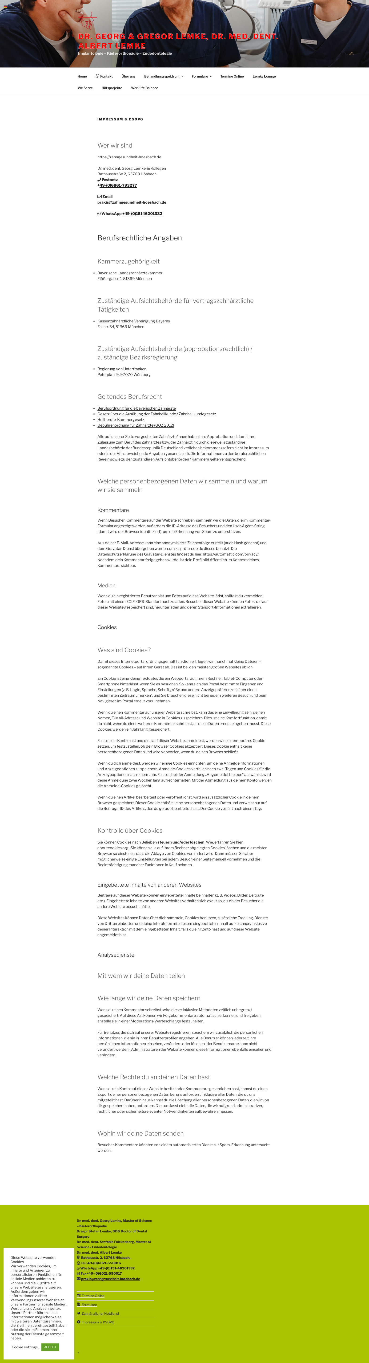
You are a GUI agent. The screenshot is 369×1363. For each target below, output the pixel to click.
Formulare (202, 76)
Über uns (128, 76)
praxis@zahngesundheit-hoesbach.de (110, 1279)
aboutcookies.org (112, 848)
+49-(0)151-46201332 (116, 1268)
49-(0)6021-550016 (104, 1263)
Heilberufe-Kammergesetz (120, 419)
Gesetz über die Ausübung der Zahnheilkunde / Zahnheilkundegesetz (156, 414)
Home (82, 76)
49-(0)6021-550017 (105, 1273)
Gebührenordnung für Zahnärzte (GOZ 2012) (135, 425)
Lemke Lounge (264, 76)
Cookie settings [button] (25, 1347)
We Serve (85, 88)
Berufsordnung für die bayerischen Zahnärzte (136, 408)
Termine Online (232, 76)
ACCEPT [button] (50, 1347)
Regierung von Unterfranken (121, 369)
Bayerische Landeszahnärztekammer (129, 273)
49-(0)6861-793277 (118, 185)
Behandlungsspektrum (164, 76)
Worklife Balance (144, 88)
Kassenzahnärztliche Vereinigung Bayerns (133, 321)
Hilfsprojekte (112, 88)
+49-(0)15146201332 (142, 213)
